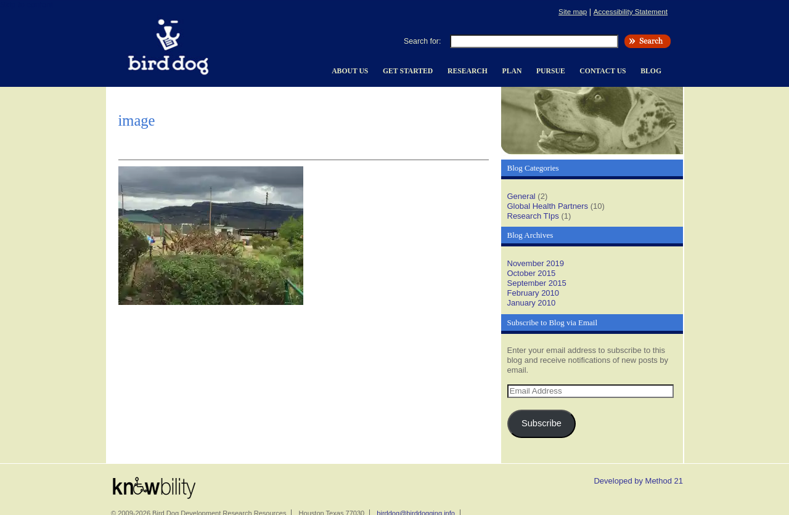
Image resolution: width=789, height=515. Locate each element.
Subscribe (541, 423)
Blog (650, 71)
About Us (350, 71)
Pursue (550, 71)
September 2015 (536, 283)
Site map (572, 11)
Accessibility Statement (631, 11)
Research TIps (533, 216)
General (521, 196)
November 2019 (536, 263)
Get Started (408, 71)
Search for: (422, 41)
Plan (512, 71)
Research (468, 71)
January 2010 (531, 302)
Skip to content (26, 4)
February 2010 (533, 293)
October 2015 (531, 273)
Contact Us (602, 71)
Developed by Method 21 (638, 480)
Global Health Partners (548, 206)
